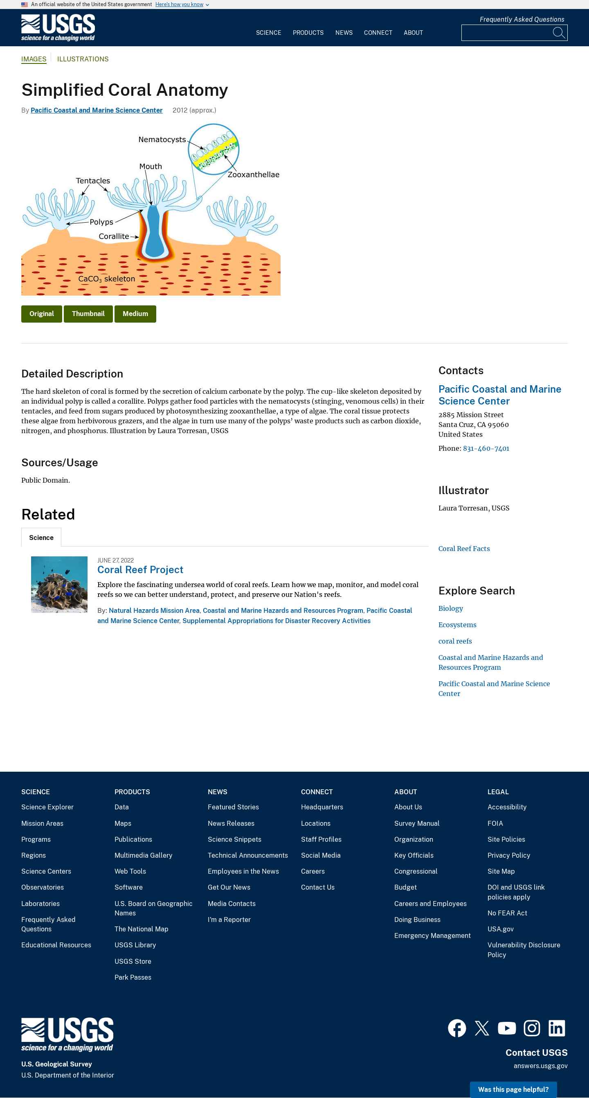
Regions (33, 855)
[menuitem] (268, 28)
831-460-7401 (486, 448)
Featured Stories (233, 807)
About (413, 32)
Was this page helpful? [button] (513, 1089)
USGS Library (135, 945)
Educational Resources (56, 945)
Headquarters (322, 807)
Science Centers (46, 871)
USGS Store (133, 961)
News (344, 32)
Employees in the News (243, 871)
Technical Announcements (248, 855)
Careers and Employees (430, 904)
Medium (135, 314)
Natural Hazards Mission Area (154, 611)
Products (308, 32)
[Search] (559, 33)
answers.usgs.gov (541, 1066)
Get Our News (229, 887)
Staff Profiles (321, 839)
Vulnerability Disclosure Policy (524, 950)
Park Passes (133, 977)
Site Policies (506, 839)
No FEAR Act (507, 913)
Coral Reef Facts (464, 548)
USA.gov (501, 929)
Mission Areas (42, 823)
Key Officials (414, 855)
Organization (413, 839)
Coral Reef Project (140, 569)
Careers (313, 871)
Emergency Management (432, 936)
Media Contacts (232, 904)
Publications (133, 839)
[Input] (514, 33)
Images (34, 59)
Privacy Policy (509, 855)
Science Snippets (234, 839)
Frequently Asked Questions (522, 19)
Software (129, 887)
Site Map (501, 871)
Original (41, 314)
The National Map (142, 929)
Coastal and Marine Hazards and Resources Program (283, 611)
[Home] (58, 39)
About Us (408, 807)
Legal (498, 792)
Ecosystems (457, 625)
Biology (450, 608)
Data (122, 807)
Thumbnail (88, 314)
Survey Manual (417, 823)
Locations (315, 823)
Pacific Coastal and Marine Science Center (97, 110)
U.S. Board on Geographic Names (154, 908)
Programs (36, 839)
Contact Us (318, 887)
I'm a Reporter (229, 920)
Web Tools (130, 871)
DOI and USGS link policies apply (516, 892)
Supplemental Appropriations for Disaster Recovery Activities (276, 621)
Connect (378, 32)
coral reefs (455, 641)
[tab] (41, 537)
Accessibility (507, 807)
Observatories (42, 887)
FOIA (495, 823)
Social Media (321, 855)
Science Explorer (47, 807)
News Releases (231, 823)
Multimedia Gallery (144, 855)
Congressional (416, 871)
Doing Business (417, 920)
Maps (123, 823)
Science (268, 32)
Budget (405, 887)
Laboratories (40, 904)
